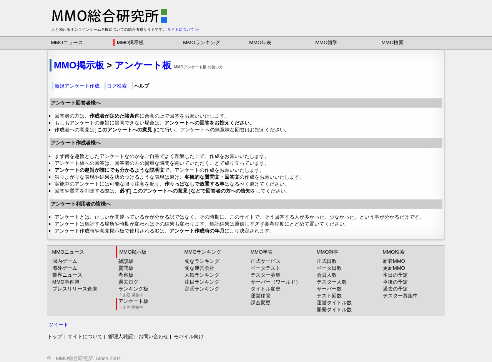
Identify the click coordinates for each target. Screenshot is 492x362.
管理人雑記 (120, 336)
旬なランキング (201, 261)
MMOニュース (67, 42)
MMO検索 (392, 42)
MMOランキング (201, 42)
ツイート (58, 324)
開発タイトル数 (334, 309)
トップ (54, 336)
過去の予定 (395, 289)
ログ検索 (117, 86)
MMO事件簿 (66, 282)
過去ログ (128, 282)
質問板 (125, 268)
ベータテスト (266, 268)
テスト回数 (329, 296)
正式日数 (327, 261)
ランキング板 (133, 291)
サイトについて (85, 336)
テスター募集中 (400, 296)
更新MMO (394, 268)
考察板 (125, 275)
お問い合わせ (153, 336)
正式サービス (266, 261)
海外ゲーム (64, 268)
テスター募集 (266, 275)
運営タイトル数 (334, 303)
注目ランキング (201, 282)
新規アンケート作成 (77, 86)
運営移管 (261, 296)
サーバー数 (329, 289)
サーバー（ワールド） (276, 282)
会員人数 (327, 275)
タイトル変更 (266, 289)
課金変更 (261, 303)
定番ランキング (201, 289)
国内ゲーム (64, 261)
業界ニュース (67, 275)
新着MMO (394, 261)
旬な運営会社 (199, 268)
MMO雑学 (326, 42)
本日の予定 (395, 275)
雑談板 (125, 261)
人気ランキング (201, 275)
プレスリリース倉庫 (74, 289)
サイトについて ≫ (183, 29)
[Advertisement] (354, 11)
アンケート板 (143, 65)
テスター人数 (332, 282)
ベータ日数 (329, 268)
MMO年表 (260, 42)
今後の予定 (395, 282)
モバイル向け (189, 336)
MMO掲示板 (130, 42)
